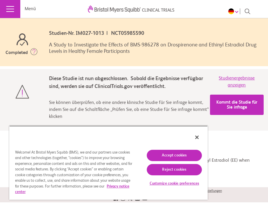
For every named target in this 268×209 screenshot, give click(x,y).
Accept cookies (174, 155)
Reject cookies (174, 170)
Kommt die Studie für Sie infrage (236, 104)
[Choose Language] (234, 11)
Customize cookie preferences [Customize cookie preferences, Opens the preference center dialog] (174, 183)
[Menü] (10, 9)
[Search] (247, 11)
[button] (34, 53)
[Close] (197, 137)
